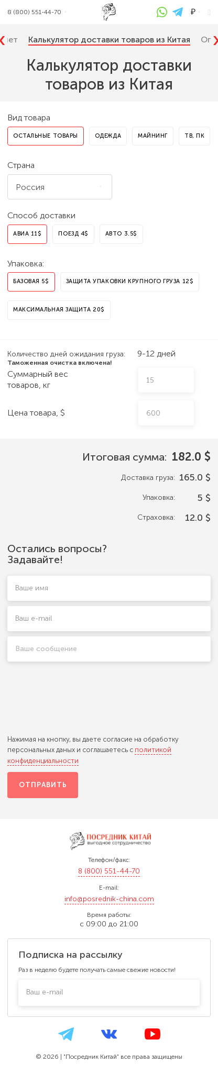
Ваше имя (31, 588)
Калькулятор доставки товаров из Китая (109, 39)
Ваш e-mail (33, 618)
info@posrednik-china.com (109, 898)
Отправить (43, 785)
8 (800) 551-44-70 (109, 871)
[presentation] (109, 703)
